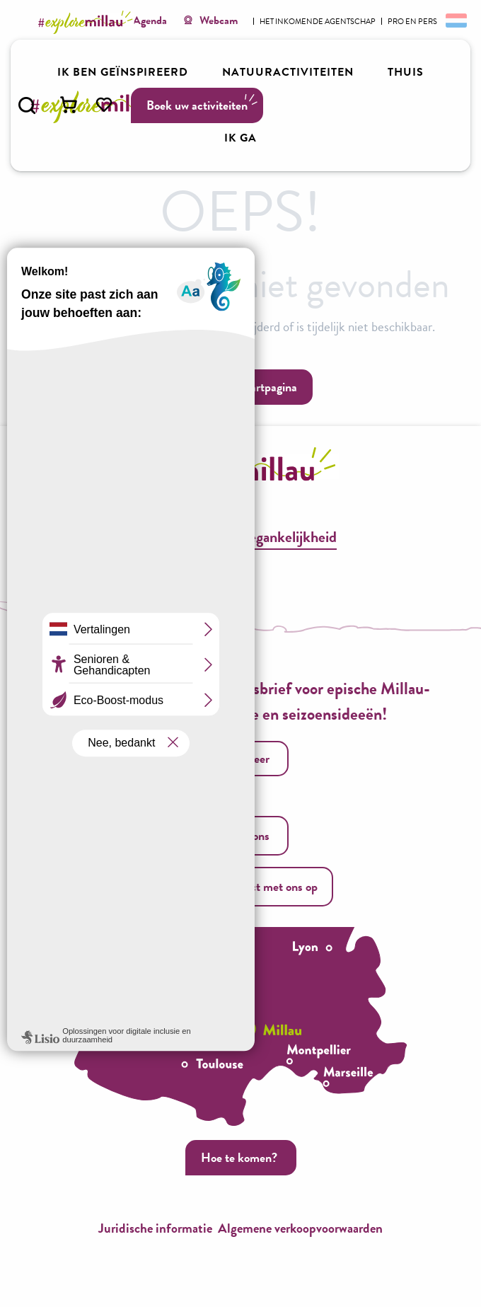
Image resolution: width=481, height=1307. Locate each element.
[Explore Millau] (87, 22)
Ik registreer (239, 758)
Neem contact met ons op (240, 886)
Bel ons (239, 835)
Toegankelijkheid (286, 536)
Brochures (175, 536)
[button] (27, 105)
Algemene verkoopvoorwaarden (300, 1228)
